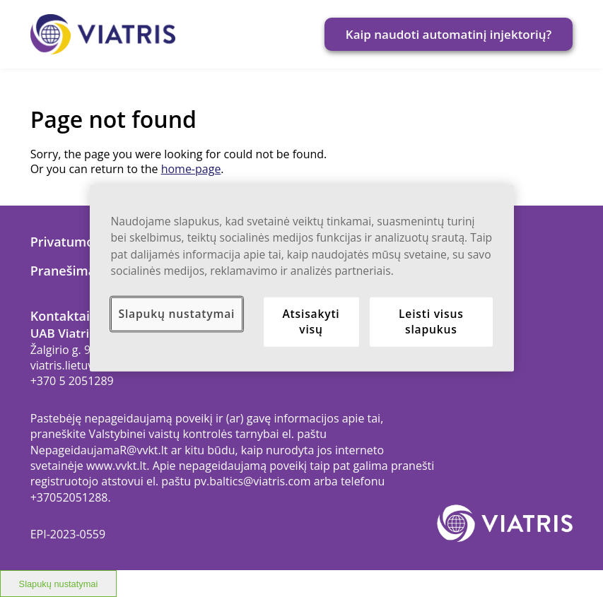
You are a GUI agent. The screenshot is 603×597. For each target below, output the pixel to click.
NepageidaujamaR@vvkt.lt (99, 450)
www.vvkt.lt (116, 465)
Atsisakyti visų (310, 321)
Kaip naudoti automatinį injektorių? (449, 34)
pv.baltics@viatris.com (252, 481)
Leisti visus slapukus (431, 321)
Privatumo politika (87, 241)
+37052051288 (69, 497)
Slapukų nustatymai (177, 313)
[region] (302, 277)
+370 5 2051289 (72, 381)
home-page (191, 169)
